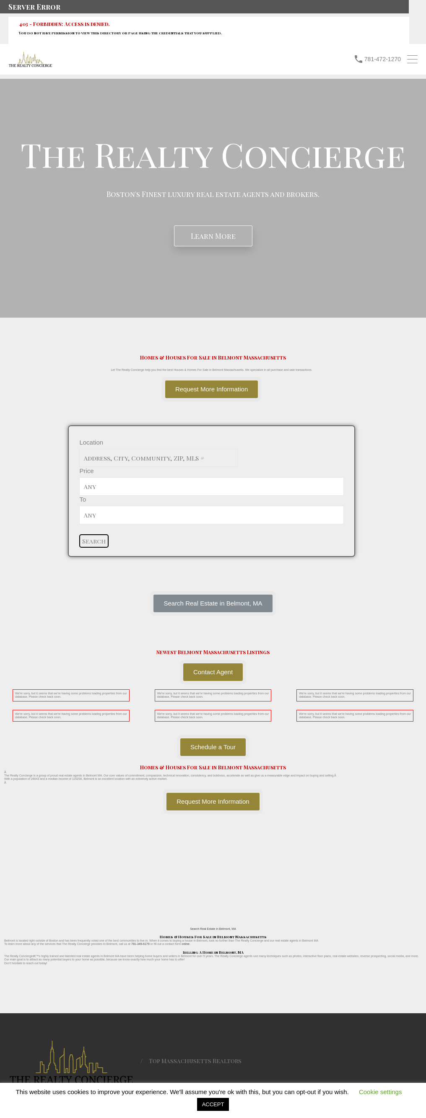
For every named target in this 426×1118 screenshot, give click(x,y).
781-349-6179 (140, 943)
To (82, 499)
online (186, 943)
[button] (212, 603)
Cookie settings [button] (380, 1091)
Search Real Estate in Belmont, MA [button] (213, 928)
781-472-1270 (382, 59)
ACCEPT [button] (213, 1104)
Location (91, 442)
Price (86, 470)
